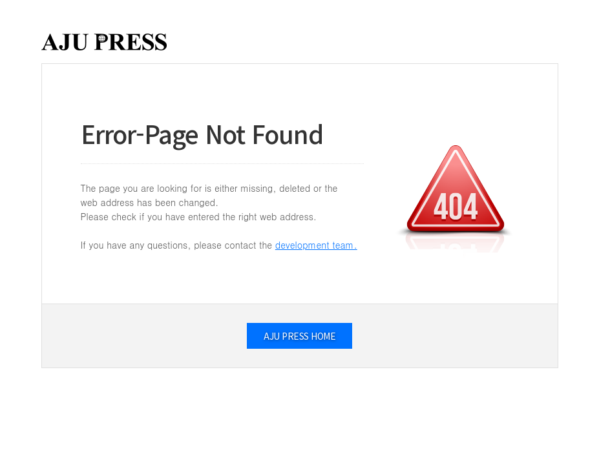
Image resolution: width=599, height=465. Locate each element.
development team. (316, 244)
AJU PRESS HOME (299, 335)
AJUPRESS (104, 42)
